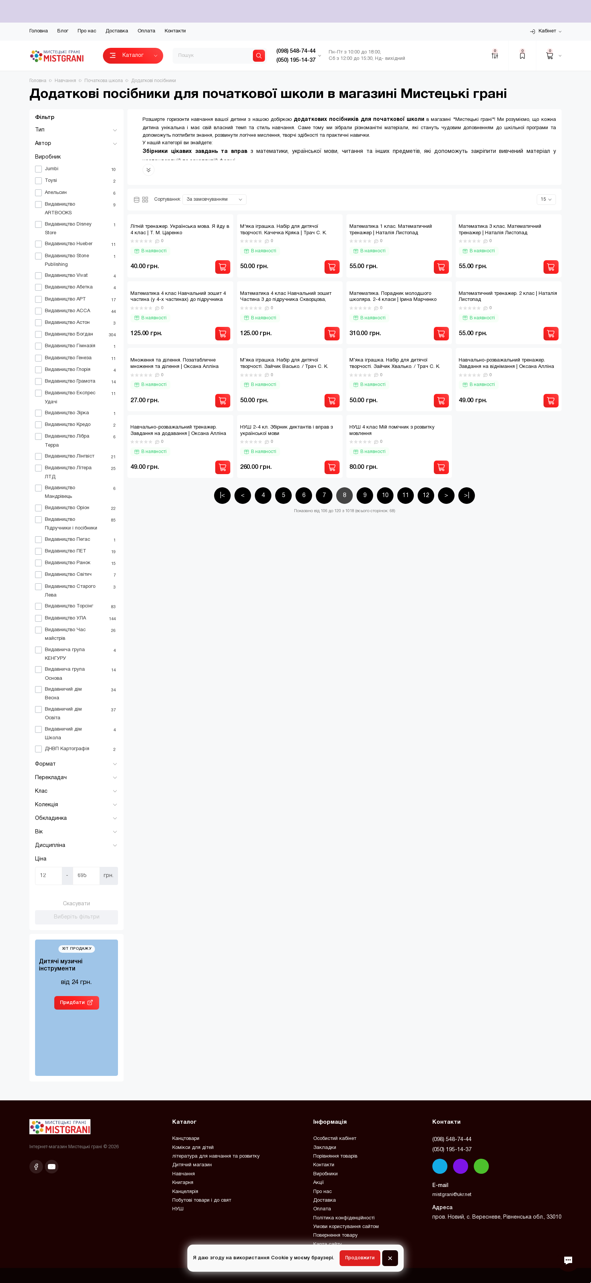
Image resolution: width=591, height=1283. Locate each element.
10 (385, 495)
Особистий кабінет (334, 1139)
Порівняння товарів (335, 1156)
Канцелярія (185, 1192)
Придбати (72, 1003)
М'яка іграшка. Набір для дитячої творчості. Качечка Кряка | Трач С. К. (283, 229)
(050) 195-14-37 (452, 1149)
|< (222, 495)
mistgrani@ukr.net (452, 1195)
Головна (38, 31)
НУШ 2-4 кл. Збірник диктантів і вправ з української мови (286, 430)
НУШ (178, 1209)
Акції (318, 1183)
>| (466, 495)
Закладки (324, 1148)
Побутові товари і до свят (201, 1200)
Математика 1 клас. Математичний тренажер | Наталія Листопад (390, 229)
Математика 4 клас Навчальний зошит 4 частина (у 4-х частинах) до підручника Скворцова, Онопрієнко (178, 300)
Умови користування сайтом (346, 1227)
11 (405, 495)
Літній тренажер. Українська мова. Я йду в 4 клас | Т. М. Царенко (179, 229)
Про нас (87, 31)
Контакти (175, 31)
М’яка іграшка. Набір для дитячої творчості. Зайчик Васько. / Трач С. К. (284, 363)
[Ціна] (48, 876)
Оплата (146, 31)
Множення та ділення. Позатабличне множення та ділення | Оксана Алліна (174, 363)
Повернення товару (335, 1235)
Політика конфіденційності (344, 1218)
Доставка (117, 31)
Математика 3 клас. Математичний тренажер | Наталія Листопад (500, 229)
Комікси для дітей (193, 1148)
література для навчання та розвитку (216, 1156)
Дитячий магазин (192, 1165)
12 (426, 495)
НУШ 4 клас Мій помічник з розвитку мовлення (392, 430)
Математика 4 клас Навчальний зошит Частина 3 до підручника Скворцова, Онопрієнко (285, 300)
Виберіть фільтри (77, 917)
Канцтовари (185, 1139)
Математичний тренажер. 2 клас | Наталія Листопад (508, 296)
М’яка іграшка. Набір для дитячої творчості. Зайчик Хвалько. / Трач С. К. (394, 363)
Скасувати (76, 904)
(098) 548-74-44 (452, 1139)
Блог (62, 31)
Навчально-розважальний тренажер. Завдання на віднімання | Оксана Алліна (506, 363)
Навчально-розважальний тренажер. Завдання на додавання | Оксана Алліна (178, 430)
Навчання (183, 1174)
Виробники (325, 1174)
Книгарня (182, 1183)
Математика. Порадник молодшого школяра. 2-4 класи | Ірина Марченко (392, 296)
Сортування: (167, 199)
